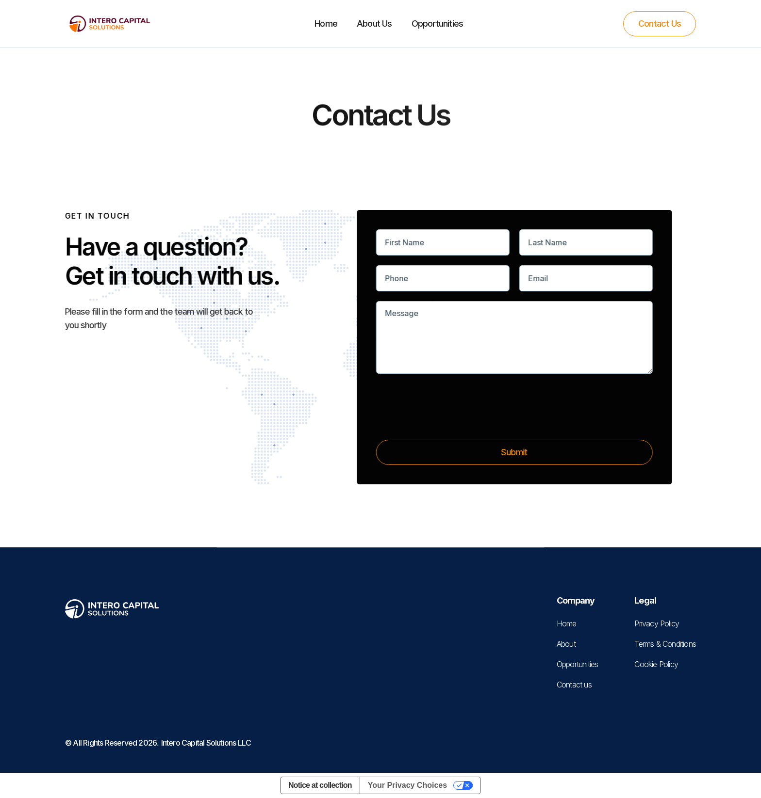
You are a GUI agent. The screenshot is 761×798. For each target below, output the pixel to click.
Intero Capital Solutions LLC (206, 743)
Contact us (574, 684)
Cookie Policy (656, 664)
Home (325, 23)
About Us (374, 23)
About (566, 644)
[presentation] (451, 417)
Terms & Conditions (665, 644)
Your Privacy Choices (407, 785)
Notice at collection (320, 785)
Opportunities (437, 23)
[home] (109, 23)
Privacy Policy (656, 623)
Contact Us (659, 23)
